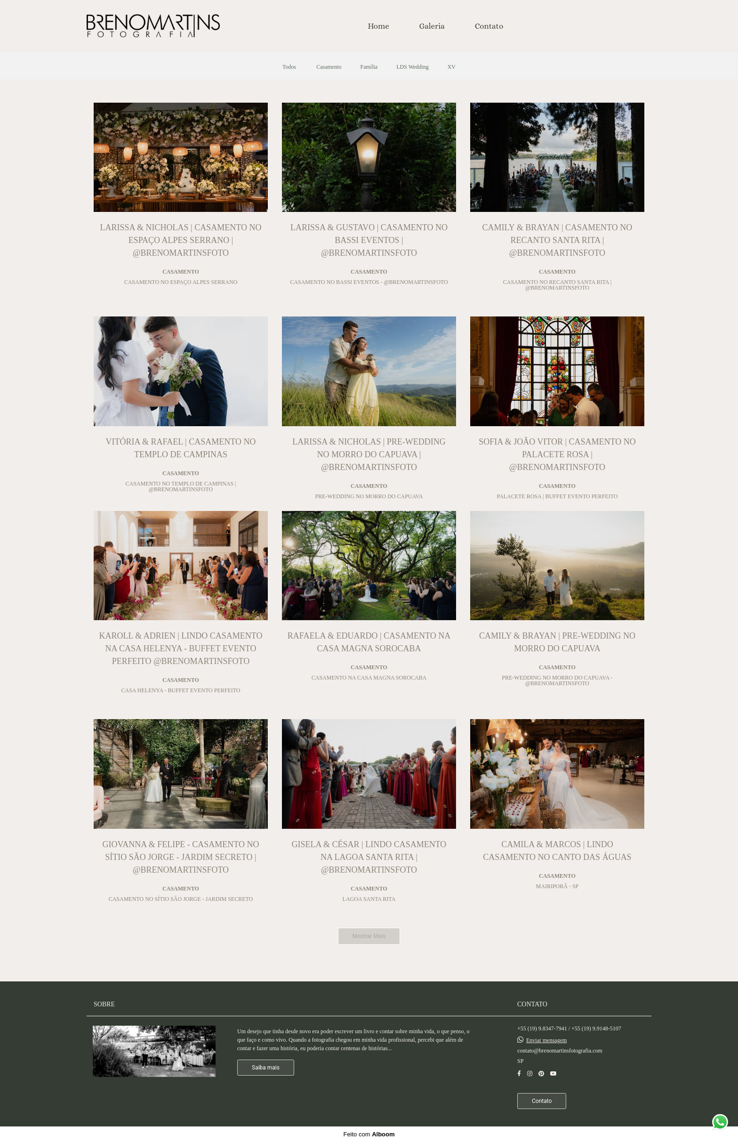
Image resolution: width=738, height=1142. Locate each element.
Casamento (328, 67)
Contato (489, 26)
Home (378, 26)
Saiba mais (266, 1067)
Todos (289, 67)
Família (369, 67)
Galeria (432, 26)
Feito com (368, 1134)
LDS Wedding (412, 67)
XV (452, 67)
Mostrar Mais (369, 936)
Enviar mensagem (546, 1040)
